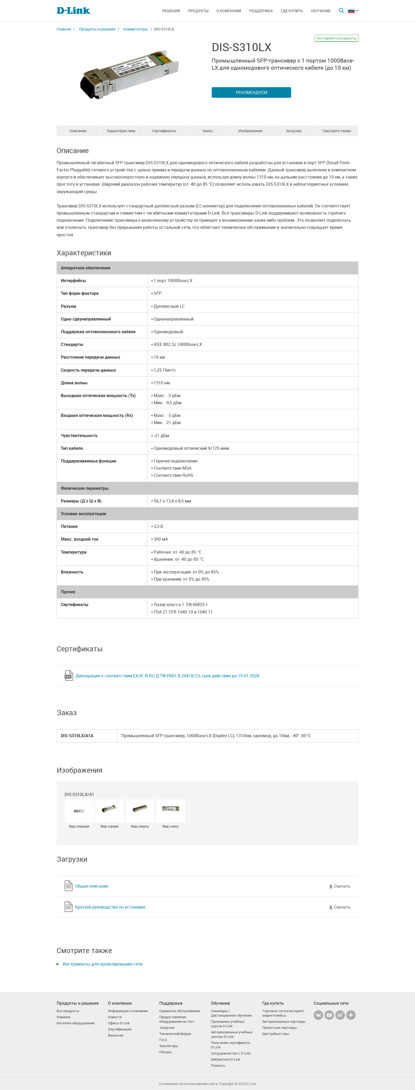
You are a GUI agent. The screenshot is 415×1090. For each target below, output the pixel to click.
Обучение (321, 10)
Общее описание (91, 886)
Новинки (63, 1017)
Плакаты (218, 1065)
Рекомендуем (251, 92)
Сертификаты (164, 130)
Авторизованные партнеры (284, 1021)
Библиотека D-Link (225, 1059)
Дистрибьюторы (275, 1033)
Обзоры (165, 1052)
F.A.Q (163, 1040)
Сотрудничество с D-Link (231, 1053)
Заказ (207, 130)
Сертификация (119, 1029)
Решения (171, 10)
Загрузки (293, 130)
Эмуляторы (168, 1046)
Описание (78, 130)
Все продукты (68, 1011)
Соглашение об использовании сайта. (188, 1084)
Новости (114, 1017)
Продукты (198, 10)
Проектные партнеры (279, 1027)
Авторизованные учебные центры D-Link (231, 1034)
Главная (64, 29)
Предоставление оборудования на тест (177, 1019)
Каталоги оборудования (75, 1023)
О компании (228, 10)
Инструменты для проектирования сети (102, 964)
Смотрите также (337, 130)
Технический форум (175, 1033)
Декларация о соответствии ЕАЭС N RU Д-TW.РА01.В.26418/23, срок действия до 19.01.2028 (167, 676)
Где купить (292, 10)
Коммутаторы (135, 29)
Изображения (250, 130)
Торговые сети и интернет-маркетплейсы (283, 1013)
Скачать (342, 886)
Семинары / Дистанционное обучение (231, 1013)
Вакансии (115, 1035)
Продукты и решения (97, 29)
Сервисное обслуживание (179, 1011)
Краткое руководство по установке (110, 907)
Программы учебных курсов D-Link (228, 1023)
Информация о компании (128, 1011)
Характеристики (121, 130)
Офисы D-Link (119, 1023)
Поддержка (261, 10)
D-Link (251, 1084)
